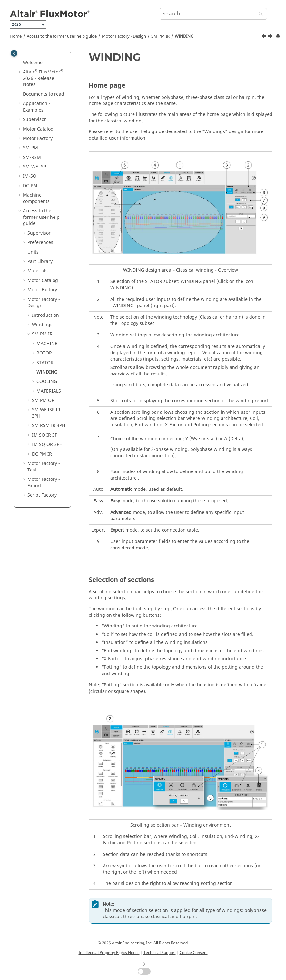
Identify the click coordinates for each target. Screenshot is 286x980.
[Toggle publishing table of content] (14, 53)
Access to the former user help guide (62, 36)
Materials (37, 270)
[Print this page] (278, 36)
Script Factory (42, 495)
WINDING (184, 36)
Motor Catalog (38, 129)
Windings (42, 324)
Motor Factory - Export (43, 482)
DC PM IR (42, 454)
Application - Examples (36, 106)
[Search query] (213, 14)
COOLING (46, 381)
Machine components (36, 198)
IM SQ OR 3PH (47, 444)
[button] (20, 63)
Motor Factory (38, 138)
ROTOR (44, 353)
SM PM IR (160, 36)
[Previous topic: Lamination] (264, 37)
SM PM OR (43, 400)
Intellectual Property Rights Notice (109, 953)
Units (33, 252)
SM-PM (30, 147)
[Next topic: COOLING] (270, 37)
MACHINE (46, 343)
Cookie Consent (194, 953)
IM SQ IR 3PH (46, 435)
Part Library (40, 261)
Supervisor (34, 119)
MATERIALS (48, 391)
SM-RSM (32, 157)
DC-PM (30, 185)
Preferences (40, 242)
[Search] (259, 14)
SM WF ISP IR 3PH (46, 413)
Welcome (33, 62)
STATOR (45, 362)
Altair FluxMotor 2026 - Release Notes (43, 78)
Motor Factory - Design (124, 36)
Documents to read (43, 94)
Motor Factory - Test (43, 466)
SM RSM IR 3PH (48, 425)
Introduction (45, 315)
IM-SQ (29, 176)
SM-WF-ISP (34, 166)
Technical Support (159, 953)
